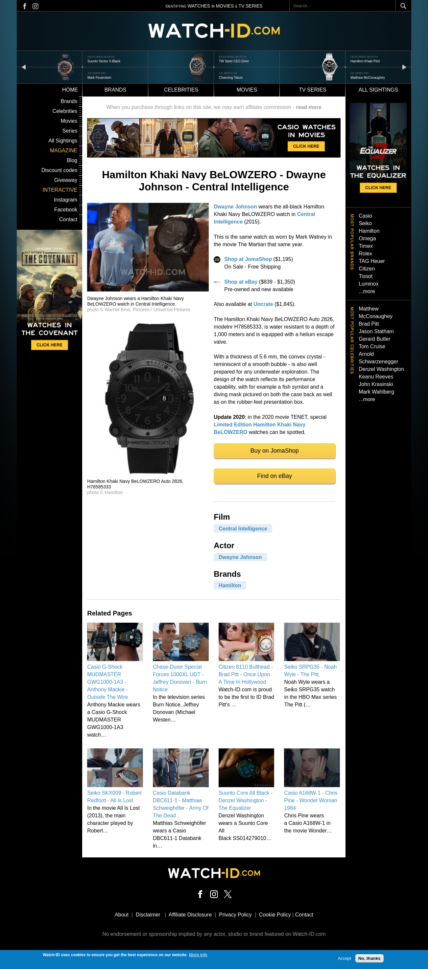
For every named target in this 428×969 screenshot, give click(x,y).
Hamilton (230, 585)
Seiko (365, 223)
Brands (116, 90)
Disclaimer (148, 914)
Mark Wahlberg (376, 392)
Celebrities (181, 90)
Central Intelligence (243, 528)
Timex (366, 246)
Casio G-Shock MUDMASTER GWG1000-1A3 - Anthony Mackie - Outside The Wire (107, 682)
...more (367, 291)
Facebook (65, 209)
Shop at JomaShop (248, 259)
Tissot (365, 276)
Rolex (365, 253)
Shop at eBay (240, 282)
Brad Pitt (369, 324)
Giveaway (65, 180)
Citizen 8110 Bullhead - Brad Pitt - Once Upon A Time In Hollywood (246, 674)
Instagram (65, 200)
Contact (68, 219)
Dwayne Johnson (235, 206)
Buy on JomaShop (274, 450)
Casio (365, 216)
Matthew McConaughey (367, 77)
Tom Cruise (372, 346)
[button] (148, 289)
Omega (367, 238)
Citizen (367, 268)
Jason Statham (376, 331)
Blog (72, 160)
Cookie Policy (275, 914)
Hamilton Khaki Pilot (365, 61)
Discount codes (59, 170)
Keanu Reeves (376, 376)
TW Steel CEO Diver (234, 61)
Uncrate (263, 304)
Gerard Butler (374, 339)
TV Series (312, 90)
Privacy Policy (235, 914)
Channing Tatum (231, 77)
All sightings (378, 90)
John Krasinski (376, 384)
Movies (247, 90)
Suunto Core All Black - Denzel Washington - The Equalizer (246, 800)
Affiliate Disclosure (190, 914)
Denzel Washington (381, 369)
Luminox (368, 284)
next (404, 66)
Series (69, 131)
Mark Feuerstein (99, 77)
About (122, 914)
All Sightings (62, 140)
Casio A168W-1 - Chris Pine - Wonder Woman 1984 (310, 800)
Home (70, 90)
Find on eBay (274, 476)
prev (24, 66)
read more (308, 107)
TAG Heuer (372, 261)
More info (198, 956)
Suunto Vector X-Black (103, 61)
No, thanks (369, 960)
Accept (344, 960)
